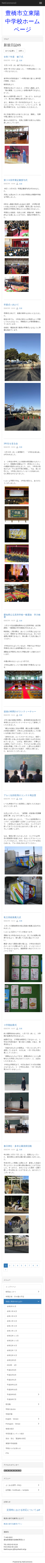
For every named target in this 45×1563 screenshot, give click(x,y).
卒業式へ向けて (11, 305)
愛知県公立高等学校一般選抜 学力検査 (22, 616)
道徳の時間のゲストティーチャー (20, 711)
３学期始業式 (10, 1025)
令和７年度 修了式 (13, 57)
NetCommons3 (9, 3)
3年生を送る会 (11, 443)
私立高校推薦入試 (12, 917)
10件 (21, 51)
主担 (19, 60)
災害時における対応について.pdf (23, 1510)
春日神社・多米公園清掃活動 (18, 1146)
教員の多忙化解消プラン (13, 1524)
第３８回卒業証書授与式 (15, 180)
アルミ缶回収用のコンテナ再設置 (20, 795)
